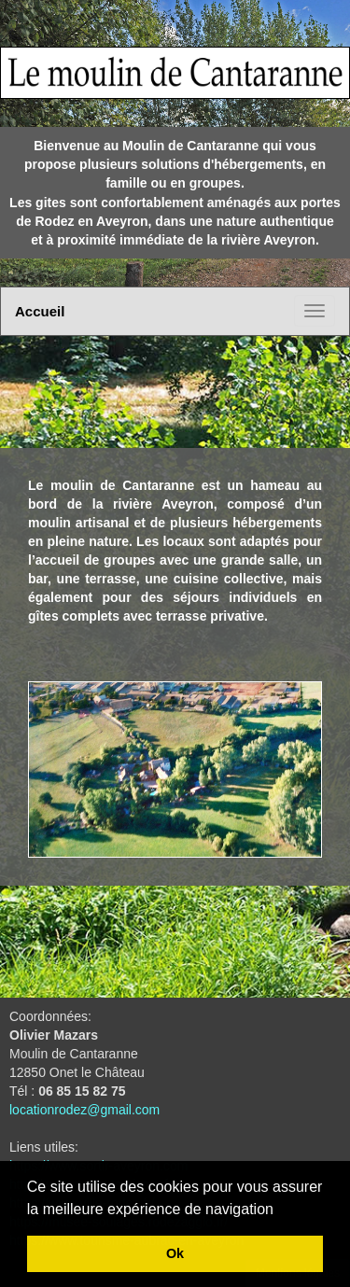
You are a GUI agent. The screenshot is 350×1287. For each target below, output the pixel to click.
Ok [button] (175, 1253)
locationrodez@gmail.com (84, 1109)
